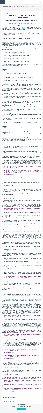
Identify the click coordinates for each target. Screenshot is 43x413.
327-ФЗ (4, 143)
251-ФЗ (30, 171)
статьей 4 (21, 345)
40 (38, 311)
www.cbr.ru (20, 239)
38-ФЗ (19, 172)
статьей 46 (11, 343)
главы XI (28, 312)
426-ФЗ (28, 277)
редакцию (12, 144)
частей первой (11, 299)
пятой (16, 299)
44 (40, 311)
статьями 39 (34, 311)
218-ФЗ (19, 277)
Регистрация (23, 408)
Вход (18, 408)
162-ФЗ (11, 171)
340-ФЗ (20, 316)
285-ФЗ (20, 171)
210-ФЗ (11, 172)
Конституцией (23, 28)
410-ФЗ (39, 171)
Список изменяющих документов (21, 21)
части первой (10, 283)
